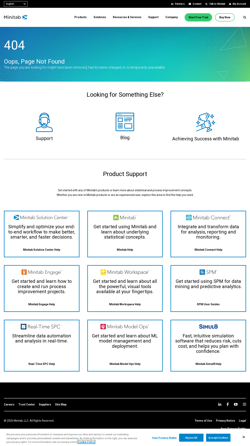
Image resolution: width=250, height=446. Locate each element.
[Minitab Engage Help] (41, 304)
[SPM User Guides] (208, 304)
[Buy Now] (225, 17)
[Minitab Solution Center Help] (41, 250)
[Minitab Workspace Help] (125, 304)
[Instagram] (244, 404)
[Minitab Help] (125, 250)
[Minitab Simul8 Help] (208, 364)
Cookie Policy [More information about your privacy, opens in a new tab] (86, 442)
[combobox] (16, 4)
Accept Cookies (218, 437)
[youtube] (236, 404)
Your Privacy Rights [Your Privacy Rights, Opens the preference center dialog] (164, 437)
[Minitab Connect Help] (208, 250)
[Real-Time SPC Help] (41, 364)
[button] (244, 17)
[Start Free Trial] (198, 17)
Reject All (191, 437)
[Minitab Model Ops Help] (125, 364)
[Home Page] (16, 17)
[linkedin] (219, 404)
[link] (9, 404)
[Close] (243, 437)
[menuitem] (80, 17)
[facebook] (228, 404)
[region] (125, 437)
